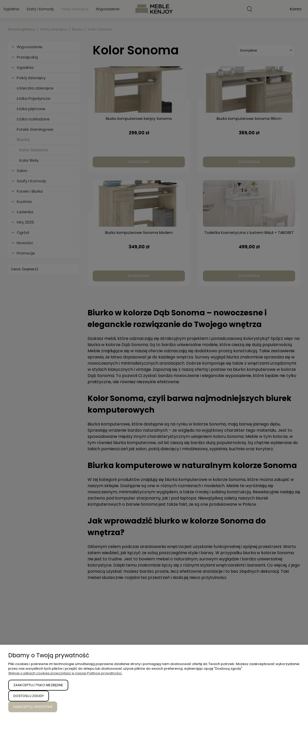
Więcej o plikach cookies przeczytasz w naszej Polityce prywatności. (65, 673)
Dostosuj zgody (28, 695)
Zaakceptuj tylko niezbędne (38, 685)
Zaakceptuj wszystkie (33, 706)
